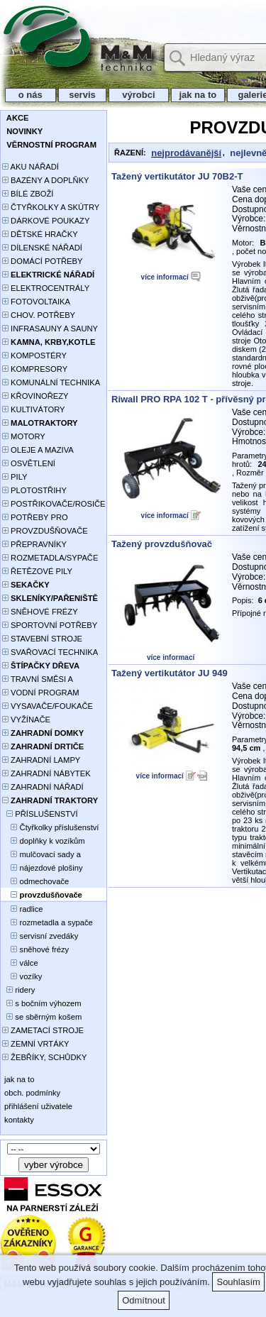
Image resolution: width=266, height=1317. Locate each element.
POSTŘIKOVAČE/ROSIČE (54, 504)
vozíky (22, 976)
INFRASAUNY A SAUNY (50, 328)
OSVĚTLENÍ (28, 463)
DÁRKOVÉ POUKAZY (45, 220)
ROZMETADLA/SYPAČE (50, 557)
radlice (22, 909)
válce (20, 963)
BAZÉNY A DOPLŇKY (45, 180)
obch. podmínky (31, 1093)
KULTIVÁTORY (33, 409)
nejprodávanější (186, 153)
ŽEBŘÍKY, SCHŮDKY (44, 1057)
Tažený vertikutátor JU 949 (169, 673)
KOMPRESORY (34, 369)
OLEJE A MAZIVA (38, 450)
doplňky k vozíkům (43, 841)
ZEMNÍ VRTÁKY (36, 1044)
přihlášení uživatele (37, 1106)
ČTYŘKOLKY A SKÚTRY (50, 207)
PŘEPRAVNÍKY (34, 544)
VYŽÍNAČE (26, 719)
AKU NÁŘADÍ (30, 166)
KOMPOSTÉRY (34, 355)
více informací (165, 277)
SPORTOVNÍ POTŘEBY (49, 625)
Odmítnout (143, 1300)
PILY (15, 477)
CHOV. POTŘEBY (38, 315)
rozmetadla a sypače (47, 922)
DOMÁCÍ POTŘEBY (42, 261)
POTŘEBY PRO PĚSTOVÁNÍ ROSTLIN (43, 518)
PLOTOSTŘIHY (34, 490)
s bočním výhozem (42, 1003)
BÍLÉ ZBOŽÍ (27, 193)
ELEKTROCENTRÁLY (45, 288)
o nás (30, 94)
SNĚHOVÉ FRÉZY (40, 611)
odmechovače (35, 881)
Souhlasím (238, 1282)
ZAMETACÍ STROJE (43, 1030)
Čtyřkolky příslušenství (50, 827)
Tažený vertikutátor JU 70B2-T (177, 176)
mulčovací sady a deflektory (41, 855)
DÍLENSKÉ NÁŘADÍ (42, 247)
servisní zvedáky (40, 936)
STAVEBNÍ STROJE (42, 638)
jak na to (198, 94)
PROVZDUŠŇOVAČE (45, 531)
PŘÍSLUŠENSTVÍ (40, 814)
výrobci (138, 94)
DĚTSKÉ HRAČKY (40, 234)
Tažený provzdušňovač (161, 544)
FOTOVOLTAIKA (36, 301)
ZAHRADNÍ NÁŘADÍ (43, 787)
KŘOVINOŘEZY (35, 396)
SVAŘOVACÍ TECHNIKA (50, 652)
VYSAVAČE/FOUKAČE (47, 706)
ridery (18, 990)
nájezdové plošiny (42, 868)
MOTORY (23, 436)
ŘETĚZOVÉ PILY (37, 571)
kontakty (18, 1119)
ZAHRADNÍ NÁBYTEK (46, 773)
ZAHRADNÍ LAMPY (41, 760)
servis (82, 94)
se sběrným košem (42, 1017)
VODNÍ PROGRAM (40, 692)
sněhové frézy (35, 949)
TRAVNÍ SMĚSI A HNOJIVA (37, 680)
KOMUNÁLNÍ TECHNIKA (51, 382)
